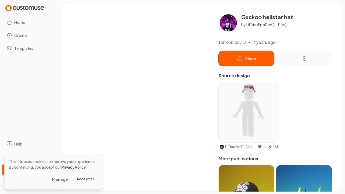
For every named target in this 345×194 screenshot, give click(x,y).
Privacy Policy (73, 167)
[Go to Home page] (24, 7)
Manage (60, 179)
